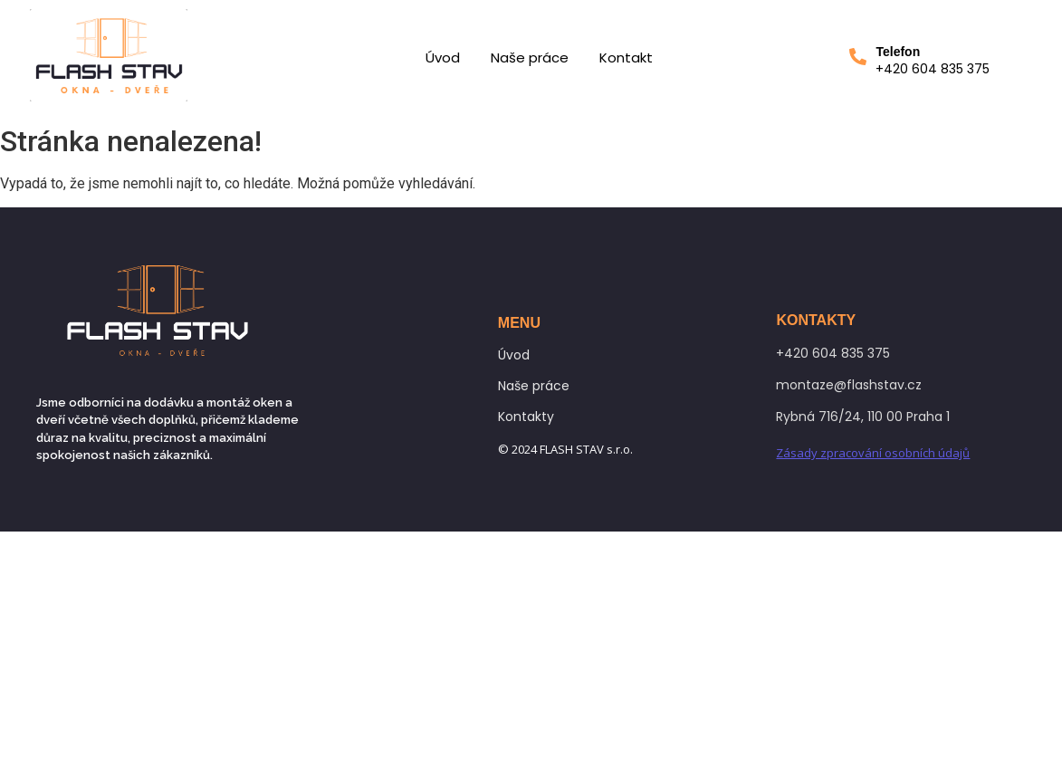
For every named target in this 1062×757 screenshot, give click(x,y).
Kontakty (526, 416)
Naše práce (530, 57)
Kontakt (626, 57)
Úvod (443, 57)
